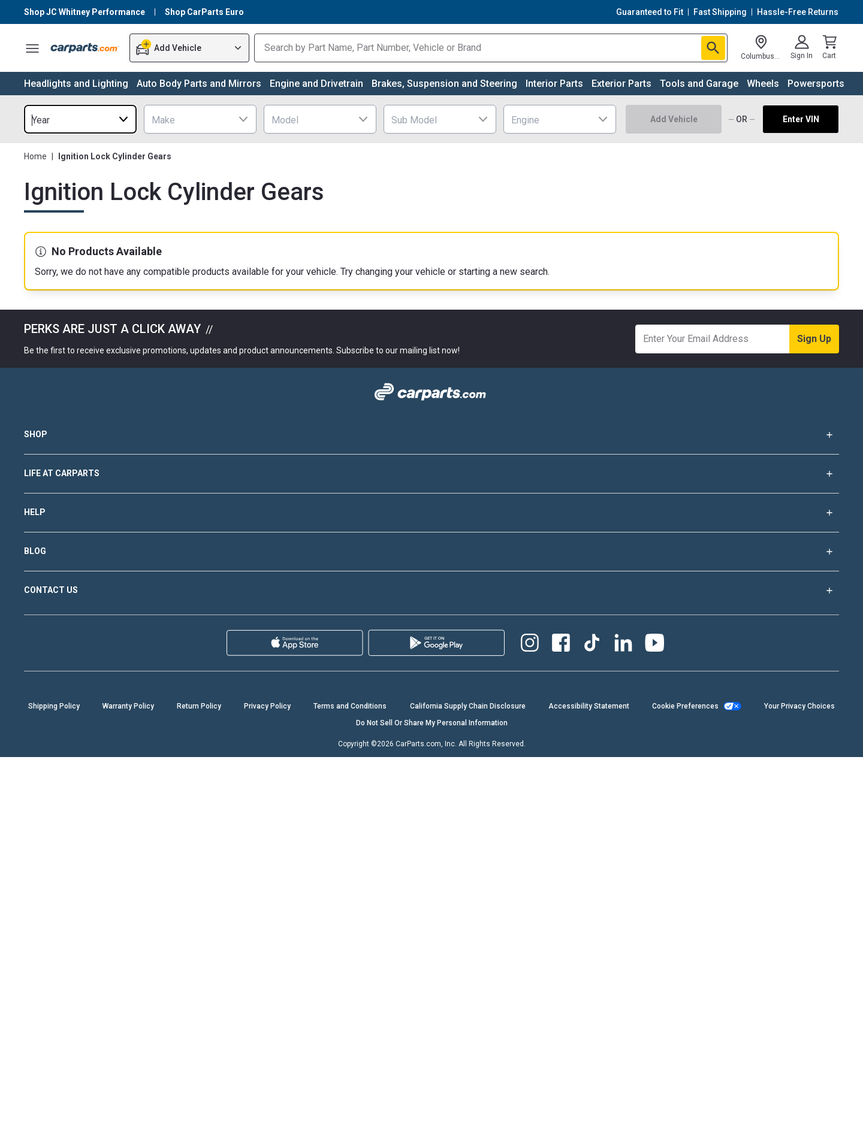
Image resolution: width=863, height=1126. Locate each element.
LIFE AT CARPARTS (431, 473)
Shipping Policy (54, 706)
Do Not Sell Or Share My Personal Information (432, 723)
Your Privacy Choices (799, 706)
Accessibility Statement (588, 706)
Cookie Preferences (685, 706)
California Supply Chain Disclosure (468, 706)
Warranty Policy (128, 706)
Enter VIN (801, 119)
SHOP (431, 434)
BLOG (431, 551)
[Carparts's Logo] (85, 48)
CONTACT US (431, 590)
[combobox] (80, 119)
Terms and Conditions (350, 706)
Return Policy (199, 706)
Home (35, 156)
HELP (431, 512)
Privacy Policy (267, 706)
